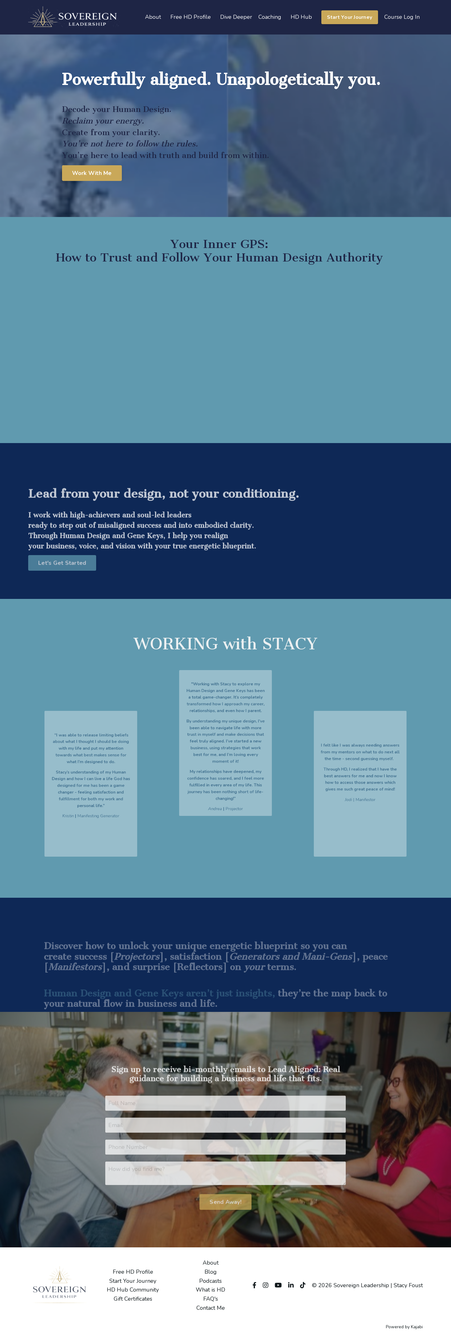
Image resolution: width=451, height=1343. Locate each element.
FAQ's (210, 1299)
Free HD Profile (190, 17)
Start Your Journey (132, 1281)
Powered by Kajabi (404, 1327)
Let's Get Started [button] (62, 576)
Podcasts (210, 1281)
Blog (211, 1272)
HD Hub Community (133, 1289)
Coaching (269, 17)
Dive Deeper (236, 17)
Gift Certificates (133, 1299)
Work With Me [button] (92, 173)
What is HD (210, 1289)
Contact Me (210, 1308)
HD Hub (301, 17)
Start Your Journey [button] (350, 17)
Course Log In (402, 17)
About (153, 17)
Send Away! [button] (225, 1215)
